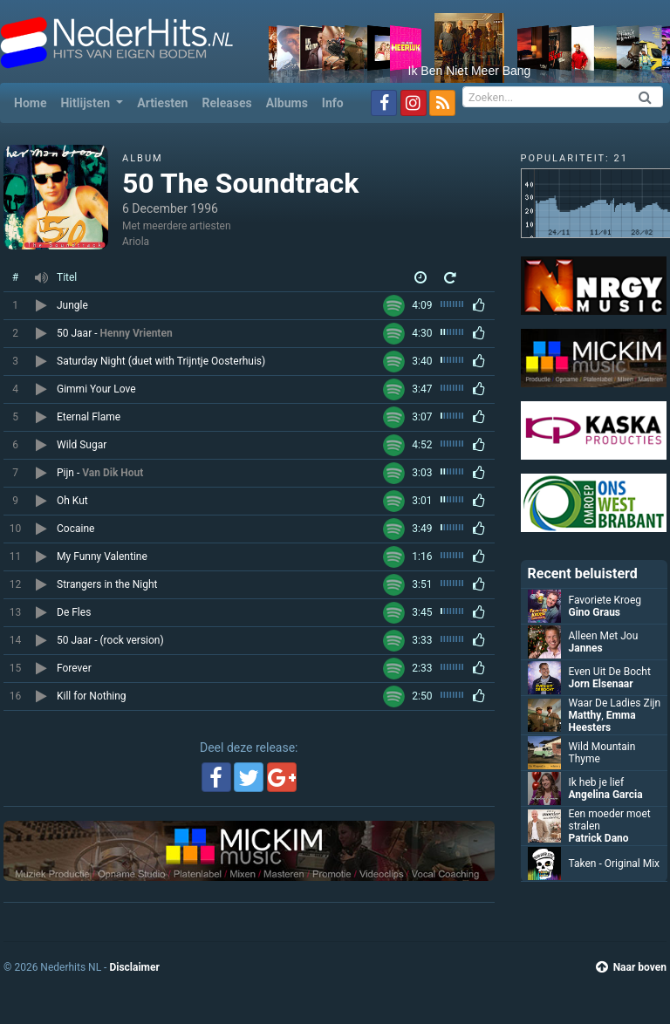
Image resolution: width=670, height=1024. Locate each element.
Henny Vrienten (135, 333)
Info (333, 103)
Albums (287, 103)
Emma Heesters (602, 721)
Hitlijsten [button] (86, 103)
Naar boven (631, 967)
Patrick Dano (599, 838)
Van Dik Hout (112, 473)
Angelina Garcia (606, 794)
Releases (226, 103)
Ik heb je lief (597, 782)
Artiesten (162, 103)
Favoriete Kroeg (605, 600)
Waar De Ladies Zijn (615, 703)
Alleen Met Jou (604, 636)
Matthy (585, 715)
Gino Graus (595, 612)
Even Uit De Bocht (610, 672)
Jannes (586, 648)
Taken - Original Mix (614, 863)
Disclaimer (134, 967)
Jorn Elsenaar (601, 684)
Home (33, 101)
